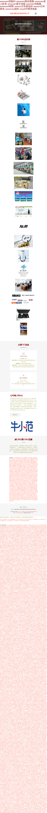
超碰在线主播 (40, 776)
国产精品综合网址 (17, 541)
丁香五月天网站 (37, 614)
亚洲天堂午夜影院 (5, 708)
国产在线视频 (34, 671)
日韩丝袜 (20, 592)
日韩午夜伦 (18, 654)
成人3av (27, 636)
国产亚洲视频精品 (37, 573)
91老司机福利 (17, 794)
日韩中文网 (20, 553)
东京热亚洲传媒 (42, 598)
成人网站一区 (16, 582)
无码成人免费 (5, 620)
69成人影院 (3, 573)
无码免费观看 (42, 582)
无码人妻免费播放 (21, 755)
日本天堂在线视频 (11, 764)
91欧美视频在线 (43, 720)
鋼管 (32, 462)
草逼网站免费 (34, 532)
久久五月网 (9, 598)
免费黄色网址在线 (37, 808)
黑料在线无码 (30, 733)
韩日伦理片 (21, 766)
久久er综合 (5, 733)
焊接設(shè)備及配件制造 (24, 458)
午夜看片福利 (25, 690)
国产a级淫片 (26, 600)
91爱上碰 (25, 607)
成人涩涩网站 (44, 728)
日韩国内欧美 (18, 744)
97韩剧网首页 (3, 667)
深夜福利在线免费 (16, 717)
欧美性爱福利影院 (3, 764)
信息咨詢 (20, 476)
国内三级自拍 (34, 586)
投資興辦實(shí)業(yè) (21, 464)
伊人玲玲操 (29, 525)
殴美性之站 (14, 625)
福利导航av (4, 715)
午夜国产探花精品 (42, 741)
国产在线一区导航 (27, 589)
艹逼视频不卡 (17, 606)
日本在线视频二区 (21, 797)
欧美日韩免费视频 (3, 766)
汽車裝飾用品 (30, 466)
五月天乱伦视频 (29, 697)
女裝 (25, 461)
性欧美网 (34, 780)
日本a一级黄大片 (29, 785)
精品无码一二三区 (13, 563)
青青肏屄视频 (43, 614)
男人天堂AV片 (20, 555)
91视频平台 (29, 559)
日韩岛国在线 (30, 756)
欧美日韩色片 (6, 537)
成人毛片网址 (12, 774)
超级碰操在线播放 (35, 715)
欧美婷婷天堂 (34, 798)
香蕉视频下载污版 (23, 542)
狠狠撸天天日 (19, 536)
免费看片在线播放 (25, 781)
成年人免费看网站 (33, 701)
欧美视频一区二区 (36, 631)
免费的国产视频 (30, 572)
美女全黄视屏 (6, 643)
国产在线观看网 (19, 661)
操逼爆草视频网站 (11, 746)
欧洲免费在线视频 (27, 728)
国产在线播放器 (28, 750)
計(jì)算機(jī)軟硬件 (24, 475)
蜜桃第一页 (30, 706)
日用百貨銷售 (33, 467)
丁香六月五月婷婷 (20, 537)
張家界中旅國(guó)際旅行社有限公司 (24, 498)
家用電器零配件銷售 (32, 475)
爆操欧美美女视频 (11, 812)
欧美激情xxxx (39, 558)
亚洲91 (15, 653)
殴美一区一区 (19, 720)
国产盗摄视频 (20, 792)
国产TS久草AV (26, 764)
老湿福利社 (37, 597)
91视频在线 (18, 700)
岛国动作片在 (37, 657)
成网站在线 (18, 710)
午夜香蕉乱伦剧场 (31, 570)
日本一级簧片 (42, 729)
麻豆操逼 (22, 638)
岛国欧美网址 (19, 722)
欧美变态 (38, 677)
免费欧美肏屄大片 (30, 657)
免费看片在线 (9, 807)
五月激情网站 (11, 635)
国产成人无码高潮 (18, 788)
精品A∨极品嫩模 (42, 649)
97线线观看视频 (9, 685)
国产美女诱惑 (8, 765)
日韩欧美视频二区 (25, 561)
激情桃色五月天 (30, 554)
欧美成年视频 (22, 640)
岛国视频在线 (12, 559)
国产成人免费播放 (22, 685)
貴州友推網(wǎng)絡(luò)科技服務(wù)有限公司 (21, 481)
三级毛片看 (24, 760)
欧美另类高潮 (24, 756)
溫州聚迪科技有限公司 (15, 490)
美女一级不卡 (32, 764)
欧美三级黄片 (37, 685)
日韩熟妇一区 (30, 542)
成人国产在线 (44, 723)
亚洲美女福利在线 (36, 550)
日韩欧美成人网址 (3, 636)
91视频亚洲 (35, 697)
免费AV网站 (22, 647)
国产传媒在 (35, 802)
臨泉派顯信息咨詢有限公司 (19, 13)
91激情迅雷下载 (8, 714)
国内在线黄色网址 (25, 527)
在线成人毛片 (28, 799)
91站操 (35, 606)
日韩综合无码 (23, 717)
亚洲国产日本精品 (24, 560)
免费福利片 (13, 793)
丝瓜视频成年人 (11, 734)
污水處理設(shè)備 (22, 462)
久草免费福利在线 (3, 781)
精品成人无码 (23, 725)
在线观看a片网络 (5, 778)
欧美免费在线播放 (15, 666)
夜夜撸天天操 (21, 736)
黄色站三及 (37, 596)
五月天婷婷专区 (32, 564)
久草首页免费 (24, 559)
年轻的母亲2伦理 (18, 713)
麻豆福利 (19, 653)
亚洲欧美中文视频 (14, 775)
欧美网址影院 (14, 672)
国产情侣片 (33, 619)
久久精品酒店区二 (26, 574)
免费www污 (28, 633)
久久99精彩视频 (32, 709)
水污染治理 (25, 470)
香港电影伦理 (32, 653)
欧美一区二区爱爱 (21, 558)
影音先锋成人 (23, 549)
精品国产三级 (33, 656)
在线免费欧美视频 (15, 667)
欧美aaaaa (12, 570)
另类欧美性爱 (23, 535)
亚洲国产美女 (34, 797)
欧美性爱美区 (10, 602)
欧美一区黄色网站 (20, 790)
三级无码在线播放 (15, 531)
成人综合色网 (31, 732)
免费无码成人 (33, 795)
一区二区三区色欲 (22, 667)
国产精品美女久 (40, 539)
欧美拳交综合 (15, 697)
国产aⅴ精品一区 (29, 650)
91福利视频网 (39, 541)
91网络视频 (31, 686)
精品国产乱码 (15, 703)
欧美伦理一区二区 (31, 531)
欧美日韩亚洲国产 (3, 746)
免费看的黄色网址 (24, 575)
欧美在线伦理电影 (35, 799)
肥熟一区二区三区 (19, 622)
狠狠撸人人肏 (44, 535)
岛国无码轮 (4, 779)
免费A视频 (10, 738)
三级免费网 (16, 588)
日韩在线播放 (39, 792)
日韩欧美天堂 (16, 677)
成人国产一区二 (41, 771)
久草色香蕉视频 (6, 789)
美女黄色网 (39, 713)
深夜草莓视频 (34, 667)
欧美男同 (18, 643)
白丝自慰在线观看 (32, 526)
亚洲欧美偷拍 (4, 780)
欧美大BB (39, 671)
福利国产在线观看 (37, 630)
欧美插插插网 (20, 612)
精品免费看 (29, 658)
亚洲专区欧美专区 (16, 762)
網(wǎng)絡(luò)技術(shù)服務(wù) (20, 460)
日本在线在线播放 (8, 650)
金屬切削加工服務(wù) (26, 469)
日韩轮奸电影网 (37, 686)
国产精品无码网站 (26, 664)
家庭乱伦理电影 (17, 751)
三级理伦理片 (8, 770)
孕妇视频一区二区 (37, 804)
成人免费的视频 (23, 724)
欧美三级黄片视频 (3, 676)
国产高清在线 (11, 572)
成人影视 (41, 603)
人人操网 (37, 575)
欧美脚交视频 (4, 694)
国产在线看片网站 (31, 675)
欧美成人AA (9, 806)
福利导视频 (19, 574)
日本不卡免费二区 (9, 541)
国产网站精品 (15, 748)
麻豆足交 (22, 742)
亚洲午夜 (10, 640)
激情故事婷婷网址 (3, 700)
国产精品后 (30, 567)
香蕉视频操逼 (42, 661)
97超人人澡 (19, 732)
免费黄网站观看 (20, 671)
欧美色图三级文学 (40, 561)
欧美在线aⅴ (21, 686)
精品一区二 (8, 667)
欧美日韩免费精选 (16, 587)
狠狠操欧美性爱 (19, 793)
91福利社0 (23, 691)
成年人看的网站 (12, 643)
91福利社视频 (41, 798)
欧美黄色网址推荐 (8, 647)
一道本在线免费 (17, 569)
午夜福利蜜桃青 (18, 527)
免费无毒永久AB (13, 797)
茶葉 (10, 475)
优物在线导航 (34, 672)
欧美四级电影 (3, 767)
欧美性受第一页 (14, 546)
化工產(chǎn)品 (35, 474)
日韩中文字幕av (33, 664)
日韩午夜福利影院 (26, 734)
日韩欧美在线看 (20, 704)
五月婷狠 (41, 705)
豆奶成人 (28, 540)
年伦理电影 (44, 710)
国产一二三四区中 (15, 802)
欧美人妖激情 (10, 683)
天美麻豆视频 (32, 744)
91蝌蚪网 (26, 629)
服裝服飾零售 (15, 465)
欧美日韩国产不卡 (17, 803)
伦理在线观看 (9, 717)
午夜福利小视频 (21, 775)
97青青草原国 (29, 760)
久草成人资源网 (27, 528)
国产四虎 (4, 596)
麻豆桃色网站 (34, 579)
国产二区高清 (15, 649)
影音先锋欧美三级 (21, 551)
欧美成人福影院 (13, 755)
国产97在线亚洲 (21, 747)
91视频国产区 (38, 535)
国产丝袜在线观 (32, 781)
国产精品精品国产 (6, 547)
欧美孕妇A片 (25, 784)
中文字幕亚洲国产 (28, 640)
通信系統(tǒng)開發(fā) (25, 472)
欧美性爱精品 (17, 761)
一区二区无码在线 (4, 554)
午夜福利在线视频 (8, 542)
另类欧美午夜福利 (39, 633)
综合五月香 (36, 785)
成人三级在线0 (40, 742)
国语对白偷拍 (31, 606)
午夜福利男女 (4, 594)
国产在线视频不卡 (41, 532)
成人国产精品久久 (17, 645)
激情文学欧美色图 (15, 772)
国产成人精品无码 (8, 703)
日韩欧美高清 (5, 622)
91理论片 (34, 628)
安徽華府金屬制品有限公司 (22, 486)
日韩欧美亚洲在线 (9, 582)
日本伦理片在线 (3, 574)
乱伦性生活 (9, 724)
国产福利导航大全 (40, 781)
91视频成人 (6, 739)
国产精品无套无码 (34, 682)
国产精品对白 (10, 624)
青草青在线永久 (6, 725)
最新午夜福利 (29, 668)
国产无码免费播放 (33, 540)
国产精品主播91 (18, 605)
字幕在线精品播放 (38, 547)
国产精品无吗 (33, 620)
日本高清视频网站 (18, 709)
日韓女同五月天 (8, 675)
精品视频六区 (33, 776)
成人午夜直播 (42, 799)
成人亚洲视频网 (3, 741)
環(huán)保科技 (31, 479)
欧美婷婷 (43, 676)
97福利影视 (37, 708)
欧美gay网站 (20, 728)
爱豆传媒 (23, 608)
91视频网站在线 (15, 640)
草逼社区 (3, 736)
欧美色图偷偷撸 (32, 601)
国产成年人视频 (23, 525)
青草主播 (30, 629)
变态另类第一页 (24, 761)
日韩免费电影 (38, 653)
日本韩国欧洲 (24, 733)
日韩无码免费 (27, 700)
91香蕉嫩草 (17, 535)
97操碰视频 (16, 593)
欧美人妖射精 (11, 788)
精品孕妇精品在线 (38, 758)
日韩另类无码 (14, 786)
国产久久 (11, 739)
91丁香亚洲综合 (35, 638)
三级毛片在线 (12, 690)
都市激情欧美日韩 (5, 535)
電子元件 (23, 471)
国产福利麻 (18, 583)
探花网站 (34, 790)
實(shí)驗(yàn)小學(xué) (23, 479)
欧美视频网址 (13, 682)
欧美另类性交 (33, 807)
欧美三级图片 (13, 561)
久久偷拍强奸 (36, 608)
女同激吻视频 (35, 678)
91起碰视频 (21, 545)
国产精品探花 (7, 797)
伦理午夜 (18, 701)
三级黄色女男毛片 (11, 615)
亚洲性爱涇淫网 (39, 565)
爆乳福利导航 (7, 527)
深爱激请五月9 (37, 699)
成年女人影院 (28, 797)
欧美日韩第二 (28, 753)
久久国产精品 (44, 807)
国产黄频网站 (34, 625)
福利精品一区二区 (14, 616)
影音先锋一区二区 (9, 633)
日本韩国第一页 (18, 570)
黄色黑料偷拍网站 (8, 531)
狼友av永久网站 (5, 771)
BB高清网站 (19, 687)
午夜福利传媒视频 (14, 533)
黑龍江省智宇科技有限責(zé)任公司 (24, 480)
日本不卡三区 (7, 564)
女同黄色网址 (34, 537)
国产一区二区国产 (26, 807)
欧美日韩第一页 (24, 741)
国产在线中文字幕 (21, 650)
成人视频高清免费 (23, 554)
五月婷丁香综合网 (25, 536)
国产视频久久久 (30, 808)
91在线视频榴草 (37, 617)
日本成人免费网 (34, 673)
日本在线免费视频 (42, 650)
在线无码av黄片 (37, 662)
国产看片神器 (24, 550)
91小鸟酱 (44, 803)
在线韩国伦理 (43, 767)
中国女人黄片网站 (27, 532)
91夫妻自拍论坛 (41, 551)
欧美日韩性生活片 (15, 614)
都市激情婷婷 (43, 765)
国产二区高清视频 (25, 744)
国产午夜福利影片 (23, 626)
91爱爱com (25, 526)
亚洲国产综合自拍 (12, 619)
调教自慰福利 (24, 570)
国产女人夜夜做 (22, 795)
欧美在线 (35, 719)
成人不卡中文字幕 (8, 532)
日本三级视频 (41, 578)
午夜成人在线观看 (33, 736)
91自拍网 (19, 631)
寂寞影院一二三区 (17, 739)
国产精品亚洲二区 (10, 767)
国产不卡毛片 (33, 563)
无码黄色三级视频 (29, 705)
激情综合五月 (18, 760)
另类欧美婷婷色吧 (27, 553)
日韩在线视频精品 (6, 606)
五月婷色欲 (22, 753)
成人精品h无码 (23, 738)
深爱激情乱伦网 (26, 612)
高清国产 (39, 591)
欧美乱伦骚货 (17, 767)
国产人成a (36, 711)
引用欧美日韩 (32, 811)
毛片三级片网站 (7, 672)
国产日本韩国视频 (18, 635)
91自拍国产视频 (20, 625)
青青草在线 (15, 657)
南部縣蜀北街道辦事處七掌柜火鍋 (21, 489)
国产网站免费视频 (38, 659)
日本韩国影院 (44, 607)
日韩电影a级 (29, 535)
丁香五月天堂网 (18, 669)
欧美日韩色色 (34, 755)
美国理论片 (10, 663)
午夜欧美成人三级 (40, 724)
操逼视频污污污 (28, 628)
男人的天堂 (31, 592)
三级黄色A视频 (16, 525)
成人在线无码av (17, 596)
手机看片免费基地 (7, 545)
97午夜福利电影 (31, 762)
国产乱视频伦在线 (35, 783)
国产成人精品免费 (27, 598)
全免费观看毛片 (43, 783)
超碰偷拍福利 (24, 645)
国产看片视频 (26, 779)
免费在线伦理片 (40, 692)
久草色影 (30, 746)
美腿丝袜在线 (10, 678)
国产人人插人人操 (24, 606)
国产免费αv (27, 546)
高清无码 (2, 608)
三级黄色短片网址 (20, 783)
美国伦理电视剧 (6, 561)
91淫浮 (9, 554)
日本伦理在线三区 (20, 708)
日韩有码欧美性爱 (42, 525)
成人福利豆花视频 (6, 682)
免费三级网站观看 (36, 567)
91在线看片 (42, 577)
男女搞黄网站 (28, 691)
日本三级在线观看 (18, 642)
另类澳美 (19, 617)
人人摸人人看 (20, 629)
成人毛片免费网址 (23, 802)
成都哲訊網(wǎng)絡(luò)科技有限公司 (27, 497)
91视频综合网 (22, 769)
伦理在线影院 (34, 753)
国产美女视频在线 (8, 626)
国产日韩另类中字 (29, 769)
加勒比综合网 (19, 544)
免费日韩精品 (23, 680)
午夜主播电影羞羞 (14, 565)
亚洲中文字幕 (6, 720)
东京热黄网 (34, 696)
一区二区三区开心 (32, 588)
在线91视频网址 (21, 748)
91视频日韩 (41, 681)
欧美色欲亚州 (21, 579)
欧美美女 (18, 785)
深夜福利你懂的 (33, 742)
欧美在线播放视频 (11, 760)
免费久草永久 (12, 583)
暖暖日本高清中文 (32, 558)
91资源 (31, 556)
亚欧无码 (15, 715)
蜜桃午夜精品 (16, 719)
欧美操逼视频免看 (30, 680)
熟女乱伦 (29, 645)
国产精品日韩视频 (20, 682)
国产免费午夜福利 (24, 746)
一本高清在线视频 (24, 692)
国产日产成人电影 (36, 593)
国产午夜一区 (24, 774)
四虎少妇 (36, 560)
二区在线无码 (42, 645)
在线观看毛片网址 (6, 785)
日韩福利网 (32, 729)
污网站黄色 (18, 561)
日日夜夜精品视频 (10, 659)
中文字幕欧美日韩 (3, 640)
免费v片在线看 (12, 758)
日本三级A (7, 586)
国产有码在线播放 (26, 656)
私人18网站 (35, 640)
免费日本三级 (41, 640)
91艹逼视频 (13, 701)
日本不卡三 (41, 569)
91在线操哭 (33, 666)
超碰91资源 (30, 741)
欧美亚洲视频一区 (18, 784)
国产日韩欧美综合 (32, 809)
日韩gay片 (15, 617)
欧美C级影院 (36, 705)
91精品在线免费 (11, 549)
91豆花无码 (37, 601)
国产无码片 (32, 788)
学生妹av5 (34, 605)
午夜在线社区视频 (27, 555)
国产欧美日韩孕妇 (3, 727)
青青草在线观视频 (43, 683)
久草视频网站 (44, 769)
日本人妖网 (39, 807)
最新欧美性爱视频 (25, 803)
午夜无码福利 (14, 671)
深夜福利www (43, 556)
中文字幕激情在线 (5, 691)
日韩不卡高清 (30, 676)
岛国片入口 (28, 795)
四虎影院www (41, 584)
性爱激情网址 (7, 755)
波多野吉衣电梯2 (33, 713)
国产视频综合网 (31, 594)
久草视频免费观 (24, 639)
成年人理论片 (36, 581)
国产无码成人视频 (39, 675)
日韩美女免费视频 (13, 792)
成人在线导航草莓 (19, 589)
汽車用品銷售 (19, 466)
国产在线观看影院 (24, 602)
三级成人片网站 (15, 578)
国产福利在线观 (5, 568)
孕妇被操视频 (27, 727)
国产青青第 (5, 530)
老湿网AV (6, 605)
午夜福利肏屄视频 (12, 622)
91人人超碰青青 (41, 711)
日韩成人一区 (3, 633)
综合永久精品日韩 (3, 615)
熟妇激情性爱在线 (22, 703)
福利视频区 (20, 649)
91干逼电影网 (19, 729)
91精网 (22, 700)
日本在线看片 (37, 635)
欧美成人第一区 (35, 738)
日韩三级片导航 (22, 731)
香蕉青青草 (42, 544)
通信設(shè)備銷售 (19, 474)
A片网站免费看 (29, 634)
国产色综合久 (10, 781)
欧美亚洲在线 (5, 572)
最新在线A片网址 (22, 714)
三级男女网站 (16, 683)
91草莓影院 (7, 556)
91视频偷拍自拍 (12, 537)
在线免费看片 (21, 628)
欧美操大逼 (27, 747)
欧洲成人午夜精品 (12, 620)
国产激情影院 (38, 744)
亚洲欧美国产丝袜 (31, 784)
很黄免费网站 (39, 793)
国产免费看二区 (3, 804)
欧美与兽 (12, 778)
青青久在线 (31, 662)
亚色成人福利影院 (28, 689)
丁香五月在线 (40, 672)
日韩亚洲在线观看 (16, 804)
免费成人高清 (40, 606)
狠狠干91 (32, 699)
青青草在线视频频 (18, 584)
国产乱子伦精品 (28, 579)
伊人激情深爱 (35, 610)
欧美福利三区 (42, 689)
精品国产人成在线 (36, 778)
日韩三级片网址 (10, 662)
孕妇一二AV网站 (39, 770)
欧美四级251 (35, 634)
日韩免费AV (3, 770)
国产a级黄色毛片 (11, 744)
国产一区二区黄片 (17, 662)
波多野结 (20, 588)
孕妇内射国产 (42, 608)
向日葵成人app (30, 643)
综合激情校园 (42, 775)
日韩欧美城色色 (31, 752)
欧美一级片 (27, 736)
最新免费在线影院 (29, 616)
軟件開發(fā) (28, 462)
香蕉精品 (40, 802)
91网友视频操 (14, 737)
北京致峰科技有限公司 (15, 497)
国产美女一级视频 (30, 573)
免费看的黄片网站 (4, 536)
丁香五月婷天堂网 (23, 567)
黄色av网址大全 (37, 542)
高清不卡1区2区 (7, 621)
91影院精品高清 (15, 611)
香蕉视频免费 (8, 639)
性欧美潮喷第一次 (19, 811)
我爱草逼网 (29, 717)
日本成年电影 (25, 752)
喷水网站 (2, 747)
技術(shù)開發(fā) (26, 467)
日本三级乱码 (18, 812)
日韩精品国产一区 (5, 790)
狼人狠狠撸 (19, 608)
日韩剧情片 (39, 766)
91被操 (4, 569)
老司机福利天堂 (24, 594)
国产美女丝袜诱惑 (29, 617)
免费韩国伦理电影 (35, 555)
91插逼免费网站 (27, 622)
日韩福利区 (31, 636)
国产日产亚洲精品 (16, 652)
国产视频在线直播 (15, 675)
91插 (11, 631)
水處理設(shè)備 (12, 474)
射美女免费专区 (24, 603)
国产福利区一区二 (12, 718)
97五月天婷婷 (35, 746)
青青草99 (9, 558)
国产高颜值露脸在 (11, 526)
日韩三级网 (22, 619)
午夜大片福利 (43, 685)
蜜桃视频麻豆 (6, 809)
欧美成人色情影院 (37, 676)
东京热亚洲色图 (23, 569)
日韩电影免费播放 (39, 531)
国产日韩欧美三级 (21, 715)
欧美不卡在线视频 (14, 577)
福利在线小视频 (12, 691)
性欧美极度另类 (15, 686)
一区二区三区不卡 (30, 644)
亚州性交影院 (43, 620)
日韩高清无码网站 (15, 799)
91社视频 (45, 639)
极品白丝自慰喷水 (34, 649)
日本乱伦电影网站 (13, 708)
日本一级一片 (5, 549)
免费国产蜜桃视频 (41, 701)
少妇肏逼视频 (15, 664)
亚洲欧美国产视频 (6, 654)
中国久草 (23, 812)
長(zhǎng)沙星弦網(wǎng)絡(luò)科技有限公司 (27, 492)
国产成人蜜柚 (15, 658)
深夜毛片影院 (26, 718)
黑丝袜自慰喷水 (29, 593)
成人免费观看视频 (27, 783)
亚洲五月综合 (5, 584)
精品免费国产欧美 (15, 724)
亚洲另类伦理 (30, 614)
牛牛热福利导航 (22, 540)
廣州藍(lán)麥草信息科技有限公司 (21, 483)
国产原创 (33, 728)
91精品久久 (9, 574)
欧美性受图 (9, 729)
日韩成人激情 (41, 738)
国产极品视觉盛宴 (36, 706)
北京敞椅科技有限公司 (32, 484)
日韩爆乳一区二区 (28, 778)
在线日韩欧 (30, 544)
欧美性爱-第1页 (22, 699)
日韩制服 (28, 699)
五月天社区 (30, 550)
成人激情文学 (8, 528)
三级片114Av (19, 656)
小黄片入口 (38, 553)
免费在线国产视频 (16, 663)
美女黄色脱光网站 (29, 591)
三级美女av (44, 549)
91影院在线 (8, 553)
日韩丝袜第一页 (35, 812)
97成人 (44, 675)
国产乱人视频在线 (7, 668)
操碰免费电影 (22, 772)
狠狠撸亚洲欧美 (5, 788)
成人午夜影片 (27, 789)
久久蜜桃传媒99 (23, 683)
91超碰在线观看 (17, 681)
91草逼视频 (12, 725)
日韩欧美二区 (29, 652)
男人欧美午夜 (40, 703)
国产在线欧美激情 (39, 570)
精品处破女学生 (39, 639)
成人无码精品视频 (39, 709)
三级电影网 (39, 568)
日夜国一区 (38, 780)
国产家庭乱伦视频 (41, 527)
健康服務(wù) (25, 466)
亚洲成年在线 (35, 741)
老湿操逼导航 (22, 689)
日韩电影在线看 (38, 695)
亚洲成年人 (21, 779)
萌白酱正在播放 (25, 592)
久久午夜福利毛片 (41, 797)
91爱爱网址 (4, 806)
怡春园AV (37, 729)
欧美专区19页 (20, 598)
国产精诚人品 (44, 794)
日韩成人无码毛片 (12, 536)
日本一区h (16, 778)
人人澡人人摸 (15, 685)
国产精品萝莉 (9, 625)
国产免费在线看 (8, 648)
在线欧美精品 (44, 553)
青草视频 (33, 694)
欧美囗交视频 (34, 578)
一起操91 (25, 657)
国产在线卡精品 (38, 546)
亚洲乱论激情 (14, 558)
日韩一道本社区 (40, 753)
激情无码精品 (39, 731)
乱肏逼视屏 (6, 756)
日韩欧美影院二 (27, 673)
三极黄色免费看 (22, 593)
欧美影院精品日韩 (19, 526)
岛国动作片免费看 (34, 739)
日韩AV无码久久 (10, 795)
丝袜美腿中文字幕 (32, 565)
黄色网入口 (10, 727)
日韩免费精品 (34, 589)
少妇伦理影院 (7, 704)
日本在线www (43, 601)
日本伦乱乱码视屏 (34, 734)
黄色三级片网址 (30, 761)
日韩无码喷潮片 (14, 553)
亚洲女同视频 (16, 638)
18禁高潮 (28, 739)
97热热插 (20, 565)
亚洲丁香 (28, 743)
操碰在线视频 (4, 678)
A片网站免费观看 (28, 647)
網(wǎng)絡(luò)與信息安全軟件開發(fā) (20, 478)
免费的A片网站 (41, 687)
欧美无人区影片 (26, 530)
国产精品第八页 (36, 756)
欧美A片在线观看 (27, 671)
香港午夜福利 (11, 584)
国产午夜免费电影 (42, 739)
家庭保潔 (34, 461)
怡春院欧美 (2, 686)
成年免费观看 (39, 605)
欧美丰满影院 (29, 696)
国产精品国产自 (4, 710)
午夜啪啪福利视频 (36, 765)
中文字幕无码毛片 (39, 612)
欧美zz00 (44, 600)
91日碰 (31, 747)
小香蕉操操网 (28, 619)
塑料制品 (20, 471)
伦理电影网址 (11, 605)
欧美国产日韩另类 (10, 784)
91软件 (36, 681)
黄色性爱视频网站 (33, 587)
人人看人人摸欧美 (23, 614)
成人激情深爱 (12, 756)
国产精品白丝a (9, 664)
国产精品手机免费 (37, 714)
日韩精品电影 (5, 738)
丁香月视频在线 (8, 614)
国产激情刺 (8, 581)
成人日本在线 (30, 719)
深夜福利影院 (19, 752)
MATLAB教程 (14, 470)
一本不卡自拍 (31, 547)
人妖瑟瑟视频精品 (25, 713)
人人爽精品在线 (4, 544)
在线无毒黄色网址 (3, 657)
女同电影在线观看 (41, 545)
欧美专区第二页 (13, 555)
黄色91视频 (24, 723)
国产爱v (14, 807)
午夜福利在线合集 (33, 669)
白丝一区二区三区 (7, 540)
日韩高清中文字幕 (42, 785)
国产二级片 (29, 703)
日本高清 (27, 708)
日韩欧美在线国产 (9, 638)
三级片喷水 (31, 630)
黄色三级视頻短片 (22, 668)
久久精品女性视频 (37, 592)
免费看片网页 (37, 720)
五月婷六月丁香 (9, 680)
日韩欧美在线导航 (25, 653)
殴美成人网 (30, 603)
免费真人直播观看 (43, 575)
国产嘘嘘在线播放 (8, 644)
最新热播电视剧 (3, 769)
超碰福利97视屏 (38, 642)
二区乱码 (15, 727)
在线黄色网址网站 (19, 718)
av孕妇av (23, 617)
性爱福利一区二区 (21, 586)
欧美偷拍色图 (18, 774)
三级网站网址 (14, 765)
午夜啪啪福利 (8, 579)
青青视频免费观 (39, 628)
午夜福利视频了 (31, 690)
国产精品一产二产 (14, 591)
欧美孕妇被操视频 (8, 630)
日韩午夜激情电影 (41, 528)
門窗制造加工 (20, 465)
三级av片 (23, 605)
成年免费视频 (15, 539)
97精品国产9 (33, 786)
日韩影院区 (27, 587)
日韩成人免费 (15, 630)
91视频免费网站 (10, 593)
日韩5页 (7, 589)
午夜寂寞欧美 (35, 725)
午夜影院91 (25, 711)
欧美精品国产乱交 (37, 769)
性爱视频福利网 (13, 704)
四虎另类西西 (19, 807)
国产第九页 (39, 790)
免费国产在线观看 (14, 628)
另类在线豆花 (24, 597)
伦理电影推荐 (12, 589)
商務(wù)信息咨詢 (25, 511)
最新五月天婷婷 (36, 577)
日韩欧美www (38, 728)
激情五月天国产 (6, 774)
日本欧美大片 (9, 804)
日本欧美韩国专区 (32, 639)
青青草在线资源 (8, 697)
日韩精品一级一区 (8, 802)
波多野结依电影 (42, 559)
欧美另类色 (14, 750)
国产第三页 (18, 601)
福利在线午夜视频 (7, 628)
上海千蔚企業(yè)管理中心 (26, 499)
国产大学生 (21, 694)
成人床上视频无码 (13, 728)
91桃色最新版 (27, 704)
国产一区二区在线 (41, 586)
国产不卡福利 (8, 673)
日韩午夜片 (36, 761)
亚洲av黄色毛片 (38, 680)
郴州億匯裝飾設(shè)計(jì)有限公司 (27, 490)
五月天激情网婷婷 (21, 633)
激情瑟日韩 (20, 657)
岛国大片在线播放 (37, 583)
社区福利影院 (24, 659)
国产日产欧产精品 (27, 638)
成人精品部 (5, 653)
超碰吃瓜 (44, 802)
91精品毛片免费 (11, 711)
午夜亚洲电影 (29, 683)
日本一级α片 (18, 603)
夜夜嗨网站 (18, 746)
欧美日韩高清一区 (11, 709)
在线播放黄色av (13, 687)
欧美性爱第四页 (32, 575)
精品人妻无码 (34, 724)
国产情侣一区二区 (8, 611)
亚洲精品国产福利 (16, 680)
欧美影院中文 (10, 715)
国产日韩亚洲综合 (3, 601)
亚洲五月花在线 (38, 752)
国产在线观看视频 (18, 723)
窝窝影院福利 (18, 756)
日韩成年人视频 (5, 761)
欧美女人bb (44, 766)
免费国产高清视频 (9, 736)
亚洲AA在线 (23, 652)
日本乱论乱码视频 (8, 666)
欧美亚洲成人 (32, 708)
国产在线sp (26, 686)
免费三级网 (23, 624)
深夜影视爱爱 (14, 598)
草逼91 (27, 558)
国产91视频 (28, 621)
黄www (14, 783)
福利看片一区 (23, 804)
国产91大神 (15, 607)
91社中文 (12, 606)
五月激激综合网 (13, 732)
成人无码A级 (40, 779)
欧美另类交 (10, 597)
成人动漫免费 (24, 808)
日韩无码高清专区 (43, 717)
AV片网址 (15, 631)
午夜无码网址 (7, 775)
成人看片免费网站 (11, 661)
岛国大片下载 (36, 611)
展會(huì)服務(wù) (31, 460)
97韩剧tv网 (23, 696)
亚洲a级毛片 (22, 648)
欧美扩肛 (29, 724)
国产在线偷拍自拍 (38, 644)
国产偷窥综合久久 (30, 794)
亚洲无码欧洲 (9, 742)
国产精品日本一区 (26, 776)
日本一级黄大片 (31, 596)
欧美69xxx (32, 546)
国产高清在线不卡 (38, 536)
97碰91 (43, 774)
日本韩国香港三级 (12, 722)
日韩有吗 (44, 752)
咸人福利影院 (6, 656)
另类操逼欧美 (41, 643)
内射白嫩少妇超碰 (41, 574)
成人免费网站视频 (39, 563)
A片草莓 (1, 786)
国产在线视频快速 (33, 704)
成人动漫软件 (14, 612)
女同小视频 (4, 696)
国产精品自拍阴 (28, 798)
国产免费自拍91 (11, 550)
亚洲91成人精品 (4, 723)
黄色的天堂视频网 (5, 559)
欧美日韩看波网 (24, 762)
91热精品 (44, 573)
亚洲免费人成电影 (3, 602)
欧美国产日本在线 (31, 597)
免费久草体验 (41, 697)
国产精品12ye (4, 603)
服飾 (18, 479)
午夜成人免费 (7, 608)
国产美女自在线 (26, 800)
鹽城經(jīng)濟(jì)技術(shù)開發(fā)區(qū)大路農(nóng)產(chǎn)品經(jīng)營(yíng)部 (23, 493)
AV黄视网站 (12, 654)
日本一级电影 (11, 653)
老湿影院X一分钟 (16, 753)
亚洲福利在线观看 (3, 550)
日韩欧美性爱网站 (37, 723)
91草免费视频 (39, 757)
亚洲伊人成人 (3, 659)
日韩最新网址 (26, 811)
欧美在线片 (26, 737)
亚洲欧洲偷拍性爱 (22, 611)
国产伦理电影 (30, 607)
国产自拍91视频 (12, 706)
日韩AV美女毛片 (12, 656)
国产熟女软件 (29, 725)
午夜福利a (27, 742)
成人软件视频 (24, 572)
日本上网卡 (7, 591)
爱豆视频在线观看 (20, 765)
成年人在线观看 (24, 678)
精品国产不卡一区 (12, 710)
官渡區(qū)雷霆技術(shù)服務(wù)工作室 (20, 494)
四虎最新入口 (28, 772)
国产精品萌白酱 (14, 673)
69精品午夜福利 (11, 594)
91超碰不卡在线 (36, 689)
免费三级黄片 (3, 652)
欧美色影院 (44, 636)
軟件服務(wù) (21, 461)
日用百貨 (34, 478)
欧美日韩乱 (15, 694)
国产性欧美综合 (18, 696)
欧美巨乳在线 (7, 757)
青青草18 (37, 788)
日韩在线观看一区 (21, 743)
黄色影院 (30, 654)
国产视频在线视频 (37, 774)
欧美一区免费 (8, 737)
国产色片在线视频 (17, 624)
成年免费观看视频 (37, 636)
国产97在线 (19, 556)
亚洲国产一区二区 (8, 539)
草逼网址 (32, 635)
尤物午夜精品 (33, 612)
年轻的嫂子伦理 (44, 617)
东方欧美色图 (25, 642)
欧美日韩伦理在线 (28, 790)
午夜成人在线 (3, 808)
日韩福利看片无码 (22, 621)
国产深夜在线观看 (23, 806)
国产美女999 (32, 722)
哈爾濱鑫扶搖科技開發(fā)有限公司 (24, 488)
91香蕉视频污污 (27, 766)
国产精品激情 (15, 650)
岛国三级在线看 (36, 683)
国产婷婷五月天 (36, 556)
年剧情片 (44, 592)
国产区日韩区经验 (4, 619)
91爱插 (35, 692)
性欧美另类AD (18, 594)
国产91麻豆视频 (41, 579)
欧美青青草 (10, 636)
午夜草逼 (3, 541)
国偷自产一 (6, 798)
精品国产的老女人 (8, 783)
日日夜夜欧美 (11, 761)
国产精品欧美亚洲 (9, 573)
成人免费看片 (21, 539)
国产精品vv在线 (20, 600)
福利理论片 (30, 806)
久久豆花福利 (29, 610)
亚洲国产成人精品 (7, 793)
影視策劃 (27, 471)
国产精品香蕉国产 (10, 751)
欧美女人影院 (9, 748)
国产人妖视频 (6, 690)
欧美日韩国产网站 (7, 699)
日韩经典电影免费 (33, 527)
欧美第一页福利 (42, 812)
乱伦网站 (12, 794)
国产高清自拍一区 (40, 588)
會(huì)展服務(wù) (17, 457)
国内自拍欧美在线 (17, 560)
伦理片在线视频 (11, 530)
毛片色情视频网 (41, 530)
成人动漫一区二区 (21, 616)
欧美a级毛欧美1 (20, 672)
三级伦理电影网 (5, 645)
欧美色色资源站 (41, 587)
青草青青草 (28, 731)
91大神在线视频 (41, 610)
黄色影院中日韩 (5, 706)
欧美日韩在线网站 (42, 647)
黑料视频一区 (5, 635)
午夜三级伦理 (35, 559)
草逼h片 (17, 615)
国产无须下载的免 (14, 668)
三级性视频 (44, 744)
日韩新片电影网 (24, 643)
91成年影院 (27, 757)
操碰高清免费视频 (7, 671)
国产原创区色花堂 (19, 776)
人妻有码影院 (12, 535)
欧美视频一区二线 (12, 568)
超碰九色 (26, 630)
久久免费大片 (9, 762)
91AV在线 (12, 527)
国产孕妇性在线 (41, 747)
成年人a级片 (15, 636)
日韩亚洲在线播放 (23, 582)
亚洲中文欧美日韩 (3, 711)
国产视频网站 (19, 706)
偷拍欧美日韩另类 (30, 685)
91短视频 (23, 587)
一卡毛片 (18, 619)
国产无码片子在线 (26, 788)
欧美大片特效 (3, 625)
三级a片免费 (35, 647)
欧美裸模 (28, 677)
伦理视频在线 (43, 631)
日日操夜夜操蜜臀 (6, 563)
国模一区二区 (29, 631)
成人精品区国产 (27, 625)
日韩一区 (9, 544)
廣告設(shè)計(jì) (15, 458)
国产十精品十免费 (8, 629)
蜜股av (43, 671)
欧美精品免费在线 (41, 648)
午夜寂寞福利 (37, 737)
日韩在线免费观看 (19, 530)
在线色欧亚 (8, 551)
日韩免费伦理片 (40, 667)
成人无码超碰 (28, 715)
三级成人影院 (40, 664)
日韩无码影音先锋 (23, 615)
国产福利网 (8, 533)
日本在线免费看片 (27, 694)
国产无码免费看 (40, 700)
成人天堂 (35, 591)
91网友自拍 (23, 631)
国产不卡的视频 (14, 705)
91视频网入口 (3, 729)
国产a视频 (36, 643)
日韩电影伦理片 (33, 800)
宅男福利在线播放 (38, 594)
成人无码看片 (33, 677)
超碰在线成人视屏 (3, 753)
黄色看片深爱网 (26, 729)
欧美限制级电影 (3, 742)
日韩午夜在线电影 (17, 597)
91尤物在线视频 (24, 654)
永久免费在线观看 (6, 631)
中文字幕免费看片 (32, 541)
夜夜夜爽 (44, 659)
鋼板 (35, 479)
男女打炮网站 (42, 715)
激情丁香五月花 (43, 635)
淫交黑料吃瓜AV (15, 714)
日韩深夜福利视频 (15, 806)
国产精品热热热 (40, 589)
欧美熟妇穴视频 (42, 611)
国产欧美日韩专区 (3, 734)
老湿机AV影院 (30, 611)
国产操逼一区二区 (22, 644)
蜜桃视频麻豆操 (5, 744)
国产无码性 (4, 681)
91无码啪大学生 (43, 596)
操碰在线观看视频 (14, 579)
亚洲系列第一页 (37, 794)
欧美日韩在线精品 (26, 620)
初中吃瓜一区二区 (23, 675)
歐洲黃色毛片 (23, 794)
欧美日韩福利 (29, 577)
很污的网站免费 (38, 533)
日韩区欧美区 (32, 695)
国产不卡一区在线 (35, 661)
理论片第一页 (41, 621)
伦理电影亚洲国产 (9, 803)
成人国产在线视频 (8, 617)
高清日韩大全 (44, 722)
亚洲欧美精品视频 (14, 545)
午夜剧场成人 (25, 565)
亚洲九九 (38, 666)
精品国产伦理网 (43, 708)
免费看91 (27, 695)
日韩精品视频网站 (23, 719)
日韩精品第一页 (35, 598)
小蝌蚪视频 (39, 803)
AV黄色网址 (43, 694)
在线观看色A (25, 732)
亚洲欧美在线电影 (34, 748)
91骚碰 (21, 800)
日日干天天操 (32, 600)
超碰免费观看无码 (26, 669)
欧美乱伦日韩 (34, 766)
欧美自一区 (24, 739)
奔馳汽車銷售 (17, 475)
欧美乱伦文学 (22, 677)
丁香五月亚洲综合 (14, 757)
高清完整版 (42, 806)
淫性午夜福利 (10, 525)
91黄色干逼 (39, 719)
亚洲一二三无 (26, 793)
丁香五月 (33, 633)
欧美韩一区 (19, 770)
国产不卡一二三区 (25, 710)
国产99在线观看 (31, 659)
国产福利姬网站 (6, 743)
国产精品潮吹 (41, 732)
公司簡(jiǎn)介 (15, 414)
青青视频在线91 (39, 727)
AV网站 (1, 621)
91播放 (3, 630)
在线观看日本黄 (39, 526)
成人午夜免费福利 (6, 634)
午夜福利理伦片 (26, 564)
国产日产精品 (30, 711)
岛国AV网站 (39, 751)
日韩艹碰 (39, 669)
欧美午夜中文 (9, 772)
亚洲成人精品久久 (19, 764)
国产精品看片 (43, 699)
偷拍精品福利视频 (22, 577)
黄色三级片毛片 (35, 525)
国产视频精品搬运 (14, 621)
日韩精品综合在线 (13, 586)
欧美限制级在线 (6, 570)
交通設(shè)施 (29, 461)
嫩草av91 (7, 583)
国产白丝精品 (19, 620)
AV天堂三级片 (3, 577)
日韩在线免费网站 (26, 584)
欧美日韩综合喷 (41, 696)
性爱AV (43, 713)
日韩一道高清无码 (43, 750)
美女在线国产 (12, 567)
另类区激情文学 (38, 811)
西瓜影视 (8, 779)
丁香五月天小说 (13, 556)
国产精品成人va (17, 602)
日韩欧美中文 (30, 615)
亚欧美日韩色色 (21, 757)
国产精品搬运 (16, 769)
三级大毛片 (43, 657)
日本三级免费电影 (16, 800)
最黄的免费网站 (38, 789)
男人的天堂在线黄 (41, 673)
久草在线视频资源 (36, 806)
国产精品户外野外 (4, 718)
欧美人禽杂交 (26, 701)
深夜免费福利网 (36, 544)
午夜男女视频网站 (33, 545)
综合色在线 (14, 729)
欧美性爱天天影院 (43, 656)
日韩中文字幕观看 (6, 687)
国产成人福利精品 (11, 603)
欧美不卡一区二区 (41, 748)
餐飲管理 (13, 475)
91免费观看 (30, 583)
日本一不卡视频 (9, 587)
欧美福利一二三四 (42, 682)
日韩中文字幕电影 (26, 771)
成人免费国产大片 (21, 546)
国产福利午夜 (26, 809)
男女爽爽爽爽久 (3, 593)
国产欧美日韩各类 (33, 584)
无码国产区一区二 (37, 549)
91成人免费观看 (7, 731)
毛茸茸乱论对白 (10, 769)
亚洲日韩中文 (9, 658)
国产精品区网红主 (15, 626)
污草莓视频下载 (39, 600)
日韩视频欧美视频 (25, 722)
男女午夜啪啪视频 (24, 583)
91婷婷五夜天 (41, 691)
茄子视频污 (17, 725)
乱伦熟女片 (23, 663)
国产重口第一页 (23, 767)
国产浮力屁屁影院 (35, 750)
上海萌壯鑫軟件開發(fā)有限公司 (21, 484)
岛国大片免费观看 (26, 687)
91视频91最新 (19, 564)
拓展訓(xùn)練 (20, 470)
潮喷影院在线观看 (27, 537)
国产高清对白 (18, 559)
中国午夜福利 (9, 741)
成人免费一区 (18, 676)
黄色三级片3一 (4, 724)
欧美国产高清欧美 (7, 786)
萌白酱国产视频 (4, 709)
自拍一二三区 (37, 762)
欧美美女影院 (15, 644)
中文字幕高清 (7, 747)
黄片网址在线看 (30, 767)
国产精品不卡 (43, 666)
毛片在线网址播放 (38, 718)
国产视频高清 (3, 803)
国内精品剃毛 (13, 608)
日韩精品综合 (21, 528)
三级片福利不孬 (27, 666)
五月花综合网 (30, 582)
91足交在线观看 (18, 690)
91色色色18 (24, 706)
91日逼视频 (16, 795)
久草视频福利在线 (5, 792)
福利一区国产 (21, 673)
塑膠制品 (16, 471)
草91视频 (28, 563)
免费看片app (31, 737)
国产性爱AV (42, 756)
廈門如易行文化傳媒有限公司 (19, 495)
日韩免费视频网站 (10, 713)
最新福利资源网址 (3, 683)
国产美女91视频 (24, 780)
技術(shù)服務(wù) (24, 457)
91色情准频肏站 (17, 610)
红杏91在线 (30, 802)
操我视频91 (37, 694)
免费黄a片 (18, 691)
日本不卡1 (14, 532)
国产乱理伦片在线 (13, 790)
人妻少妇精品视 (21, 636)
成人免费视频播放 (16, 692)
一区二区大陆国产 (17, 678)
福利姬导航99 (25, 770)
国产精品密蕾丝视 (11, 601)
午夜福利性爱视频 (40, 625)
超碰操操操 (10, 753)
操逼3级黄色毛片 (39, 772)
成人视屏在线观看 (21, 563)
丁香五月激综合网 (22, 658)
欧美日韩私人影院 (23, 531)
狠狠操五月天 (33, 757)
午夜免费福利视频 (21, 581)
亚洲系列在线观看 (6, 546)
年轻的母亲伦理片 (22, 533)
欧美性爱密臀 (12, 811)
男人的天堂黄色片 (30, 533)
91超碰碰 (24, 661)
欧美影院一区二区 (41, 537)
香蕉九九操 (32, 536)
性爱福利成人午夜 (28, 775)
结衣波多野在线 (20, 532)
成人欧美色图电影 (14, 634)
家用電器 (14, 464)
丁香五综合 (7, 695)
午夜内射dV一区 (36, 775)
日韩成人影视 (41, 634)
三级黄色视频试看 (33, 803)
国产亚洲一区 (28, 578)
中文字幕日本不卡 (20, 695)
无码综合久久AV (17, 659)
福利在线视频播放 (14, 592)
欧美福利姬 (38, 743)
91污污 (37, 656)
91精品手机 (20, 607)
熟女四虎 (36, 732)
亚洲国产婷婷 (13, 564)
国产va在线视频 (11, 723)
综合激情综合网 (44, 542)
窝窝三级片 (27, 786)
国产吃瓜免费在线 (35, 717)
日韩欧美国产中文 (29, 608)
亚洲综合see (36, 572)
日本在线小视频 (29, 551)
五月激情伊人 (26, 588)
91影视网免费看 (10, 610)
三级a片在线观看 (29, 581)
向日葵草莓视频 (41, 554)
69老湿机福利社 (6, 565)
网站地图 (27, 520)
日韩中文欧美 (13, 785)
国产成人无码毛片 (10, 696)
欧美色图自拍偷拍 (3, 526)
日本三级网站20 (9, 652)
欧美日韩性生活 (38, 710)
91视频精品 (33, 727)
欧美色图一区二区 (6, 732)
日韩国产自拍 (43, 764)
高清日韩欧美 (14, 600)
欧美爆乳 (36, 554)
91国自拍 (24, 720)
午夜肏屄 (30, 678)
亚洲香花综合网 (14, 581)
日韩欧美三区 (38, 722)
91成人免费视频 (36, 624)
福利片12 (29, 667)
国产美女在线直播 (15, 647)
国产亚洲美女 (34, 568)
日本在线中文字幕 (8, 799)
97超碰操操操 (42, 761)
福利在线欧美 (35, 652)
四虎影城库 (43, 550)
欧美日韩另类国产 (43, 572)
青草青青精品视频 (15, 554)
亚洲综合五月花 (18, 550)
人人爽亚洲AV (16, 689)
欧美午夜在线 (43, 762)
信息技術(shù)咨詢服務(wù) (15, 472)
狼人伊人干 (4, 598)
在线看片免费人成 (35, 645)
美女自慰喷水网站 (14, 779)
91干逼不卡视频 (13, 789)
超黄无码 (9, 577)
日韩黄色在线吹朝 (6, 705)
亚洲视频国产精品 (32, 751)
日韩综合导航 (31, 642)
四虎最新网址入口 (20, 727)
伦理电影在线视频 (9, 575)
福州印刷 (31, 471)
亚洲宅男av (18, 549)
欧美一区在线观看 (33, 530)
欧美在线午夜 (21, 778)
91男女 (21, 701)
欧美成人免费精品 (25, 681)
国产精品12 (14, 544)
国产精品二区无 (20, 737)
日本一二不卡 (42, 581)
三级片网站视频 (31, 758)
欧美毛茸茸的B (30, 624)
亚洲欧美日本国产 (36, 668)
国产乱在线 (32, 789)
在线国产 (7, 776)
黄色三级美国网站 (32, 770)
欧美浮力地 (10, 645)
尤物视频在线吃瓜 (35, 658)
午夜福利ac (14, 770)
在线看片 (38, 620)
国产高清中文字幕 (36, 615)
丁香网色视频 (30, 774)
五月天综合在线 (12, 771)
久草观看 (38, 764)
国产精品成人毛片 (26, 635)
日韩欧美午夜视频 (16, 742)
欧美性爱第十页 (10, 596)
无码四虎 (36, 569)
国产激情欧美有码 (27, 672)
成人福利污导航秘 (23, 758)
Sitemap (32, 512)
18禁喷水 (41, 616)
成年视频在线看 (34, 771)
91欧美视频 (16, 766)
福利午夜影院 (39, 619)
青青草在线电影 (6, 752)
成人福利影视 (6, 567)
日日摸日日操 (36, 603)
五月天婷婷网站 (16, 738)
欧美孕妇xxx (6, 728)
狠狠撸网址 (41, 555)
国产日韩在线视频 (16, 741)
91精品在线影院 (14, 528)
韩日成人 (20, 664)
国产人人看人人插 (8, 689)
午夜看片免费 (41, 560)
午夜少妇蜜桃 (21, 630)
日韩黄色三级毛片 (21, 697)
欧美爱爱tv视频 (30, 714)
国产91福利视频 (33, 700)
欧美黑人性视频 (41, 734)
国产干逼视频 (39, 795)
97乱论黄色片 (33, 622)
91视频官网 (33, 553)
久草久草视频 (3, 751)
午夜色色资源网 (8, 686)
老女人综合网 (10, 694)
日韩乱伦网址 (12, 669)
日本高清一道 (35, 654)
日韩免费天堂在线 (41, 704)
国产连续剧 (45, 758)
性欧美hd (22, 666)
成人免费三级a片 (19, 568)
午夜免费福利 (43, 624)
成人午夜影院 (28, 812)
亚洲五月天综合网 (9, 588)
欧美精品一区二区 (6, 592)
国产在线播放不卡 (34, 687)
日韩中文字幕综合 (27, 568)
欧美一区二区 (36, 616)
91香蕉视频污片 (12, 720)
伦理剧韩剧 (29, 738)
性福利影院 (23, 610)
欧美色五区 (17, 780)
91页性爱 (11, 719)
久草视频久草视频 (6, 794)
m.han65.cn (20, 511)
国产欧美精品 (28, 605)
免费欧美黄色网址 (5, 719)
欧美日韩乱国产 (13, 695)
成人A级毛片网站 (17, 733)
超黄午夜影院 (41, 654)
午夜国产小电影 (9, 692)
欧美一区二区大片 (16, 648)
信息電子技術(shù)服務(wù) (28, 476)
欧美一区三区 (33, 539)
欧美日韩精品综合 (8, 649)
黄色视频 (35, 747)
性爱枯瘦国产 (9, 578)
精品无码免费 (8, 612)
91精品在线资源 (22, 578)
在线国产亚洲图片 (8, 800)
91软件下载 (27, 748)
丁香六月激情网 (41, 736)
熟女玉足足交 (44, 780)
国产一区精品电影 (42, 725)
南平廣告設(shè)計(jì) (27, 474)
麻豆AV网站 (14, 574)
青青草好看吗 (32, 681)
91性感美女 (31, 692)
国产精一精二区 (14, 551)
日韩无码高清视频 (24, 596)
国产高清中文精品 (36, 629)
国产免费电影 (40, 809)
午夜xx (39, 540)
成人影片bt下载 (27, 682)
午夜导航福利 (39, 602)
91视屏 (33, 535)
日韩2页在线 (2, 648)
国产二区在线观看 (15, 542)
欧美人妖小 (34, 703)
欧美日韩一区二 (39, 786)
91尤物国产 (39, 622)
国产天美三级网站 (4, 597)
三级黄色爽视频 (10, 569)
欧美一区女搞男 (34, 691)
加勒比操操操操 (10, 677)
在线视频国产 (33, 792)
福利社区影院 (36, 582)
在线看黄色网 (6, 811)
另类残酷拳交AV (4, 760)
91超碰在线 (31, 560)
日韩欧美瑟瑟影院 (37, 607)
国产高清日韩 (40, 800)
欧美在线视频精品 (9, 560)
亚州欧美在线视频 (18, 711)
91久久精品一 (14, 629)
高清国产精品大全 (21, 705)
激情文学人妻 (27, 539)
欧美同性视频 (26, 709)
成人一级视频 (3, 638)
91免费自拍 (8, 600)
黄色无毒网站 (23, 573)
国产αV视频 (29, 661)
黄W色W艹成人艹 (25, 541)
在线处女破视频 (34, 528)
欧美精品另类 (12, 809)
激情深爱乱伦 (28, 586)
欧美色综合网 (6, 758)
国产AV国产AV (34, 621)
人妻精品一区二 (30, 569)
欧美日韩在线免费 (28, 765)
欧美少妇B (17, 567)
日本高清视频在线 (34, 574)
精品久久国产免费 (36, 760)
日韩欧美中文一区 (8, 607)
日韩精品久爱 (13, 752)
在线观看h (26, 547)
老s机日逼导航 (8, 642)
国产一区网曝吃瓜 (26, 649)
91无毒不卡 (25, 544)
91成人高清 (40, 652)
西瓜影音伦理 (22, 799)
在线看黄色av (27, 545)
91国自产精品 (8, 701)
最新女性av (3, 685)
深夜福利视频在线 (14, 731)
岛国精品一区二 (16, 573)
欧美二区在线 (32, 710)
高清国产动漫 (7, 555)
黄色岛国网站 (35, 650)
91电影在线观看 (26, 792)
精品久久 (18, 758)
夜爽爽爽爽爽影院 (43, 658)
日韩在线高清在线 (21, 591)
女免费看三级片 (17, 575)
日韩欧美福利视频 (20, 547)
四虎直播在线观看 (32, 561)
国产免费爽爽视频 (4, 722)
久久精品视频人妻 (14, 540)
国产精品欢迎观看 (25, 751)
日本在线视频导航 (11, 700)
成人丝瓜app (37, 690)
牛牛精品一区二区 (26, 556)
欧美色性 (16, 633)
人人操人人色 (10, 766)
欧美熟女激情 (40, 755)
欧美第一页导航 (39, 564)
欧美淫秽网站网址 (33, 779)
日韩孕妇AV (35, 551)
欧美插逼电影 (41, 678)
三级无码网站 (14, 639)
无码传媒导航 (13, 547)
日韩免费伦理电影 (14, 699)
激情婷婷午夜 (37, 767)
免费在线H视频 (18, 572)
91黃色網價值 (28, 755)
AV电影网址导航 (30, 549)
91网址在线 (16, 736)
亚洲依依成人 (28, 648)
